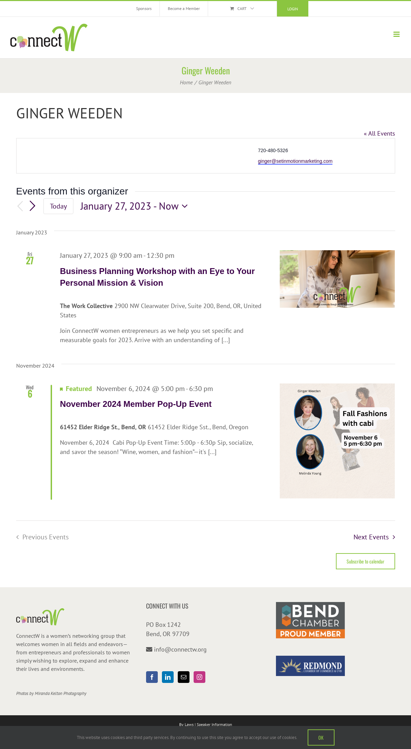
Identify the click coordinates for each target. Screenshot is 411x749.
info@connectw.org (180, 649)
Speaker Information (214, 724)
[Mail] (183, 677)
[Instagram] (199, 677)
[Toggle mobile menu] (397, 34)
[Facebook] (152, 677)
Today (58, 206)
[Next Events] (32, 206)
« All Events (379, 133)
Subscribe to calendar (365, 561)
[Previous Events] (20, 206)
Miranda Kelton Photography (60, 693)
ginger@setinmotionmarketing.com (295, 161)
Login (292, 8)
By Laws (186, 724)
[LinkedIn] (168, 677)
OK (321, 737)
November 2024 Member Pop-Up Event (136, 404)
